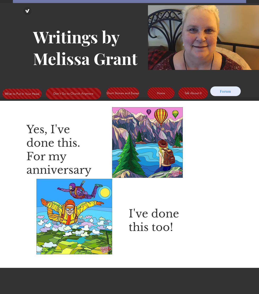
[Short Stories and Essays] (122, 93)
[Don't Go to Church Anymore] (73, 93)
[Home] (161, 93)
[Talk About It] (193, 93)
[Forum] (225, 91)
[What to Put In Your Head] (22, 94)
